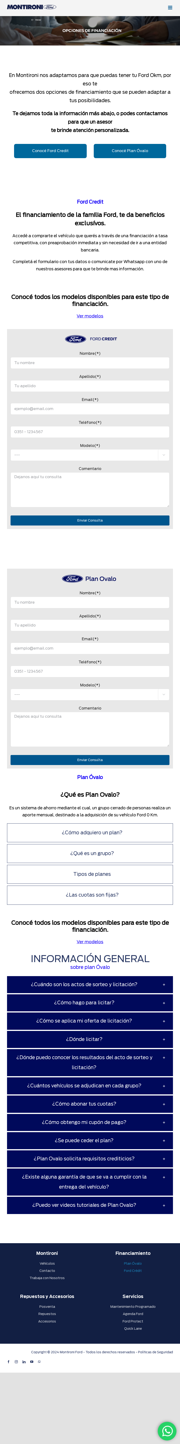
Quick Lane (133, 1328)
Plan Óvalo (133, 1263)
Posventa (47, 1306)
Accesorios (47, 1321)
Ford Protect (133, 1321)
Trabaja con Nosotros (47, 1278)
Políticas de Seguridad (155, 1352)
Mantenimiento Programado (133, 1306)
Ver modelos (90, 315)
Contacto (47, 1271)
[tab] (90, 832)
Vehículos (47, 1263)
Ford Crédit (133, 1271)
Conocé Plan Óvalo (130, 151)
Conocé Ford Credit (50, 151)
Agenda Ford (133, 1314)
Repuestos (47, 1314)
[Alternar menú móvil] (170, 7)
